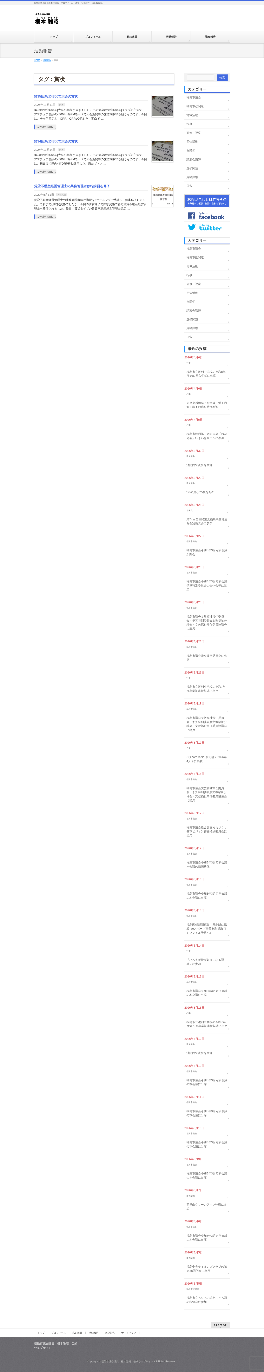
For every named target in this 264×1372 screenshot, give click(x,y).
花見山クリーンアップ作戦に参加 (206, 1206)
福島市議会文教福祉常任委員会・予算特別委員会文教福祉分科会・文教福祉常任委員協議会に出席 (206, 622)
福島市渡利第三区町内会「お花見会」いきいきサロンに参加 (206, 436)
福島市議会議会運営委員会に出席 (206, 658)
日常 (61, 105)
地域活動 (192, 115)
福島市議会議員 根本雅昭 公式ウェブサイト (127, 1361)
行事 (189, 124)
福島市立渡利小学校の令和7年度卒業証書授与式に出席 (206, 688)
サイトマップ (128, 1333)
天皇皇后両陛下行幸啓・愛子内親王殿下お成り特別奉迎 (206, 405)
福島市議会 (193, 97)
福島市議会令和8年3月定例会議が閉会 (206, 552)
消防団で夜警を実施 (199, 465)
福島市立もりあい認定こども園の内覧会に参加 (206, 1300)
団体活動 (192, 141)
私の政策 (77, 1333)
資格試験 (62, 194)
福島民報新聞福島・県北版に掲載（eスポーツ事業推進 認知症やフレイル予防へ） (206, 928)
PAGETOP (220, 1325)
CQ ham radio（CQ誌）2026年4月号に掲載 (206, 759)
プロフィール (58, 1333)
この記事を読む (45, 126)
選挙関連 (192, 168)
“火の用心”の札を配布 (200, 492)
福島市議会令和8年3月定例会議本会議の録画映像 (206, 864)
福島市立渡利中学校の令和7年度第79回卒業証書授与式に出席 (206, 1024)
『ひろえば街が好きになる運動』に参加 (205, 962)
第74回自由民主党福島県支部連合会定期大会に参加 (206, 521)
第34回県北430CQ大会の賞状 (56, 141)
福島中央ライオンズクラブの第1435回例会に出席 (206, 1268)
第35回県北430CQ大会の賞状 (56, 96)
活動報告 (94, 1333)
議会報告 (110, 1333)
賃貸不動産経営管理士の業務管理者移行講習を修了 (72, 186)
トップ (41, 1333)
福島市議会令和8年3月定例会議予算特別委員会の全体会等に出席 (206, 585)
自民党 (190, 150)
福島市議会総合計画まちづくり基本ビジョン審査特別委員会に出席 (206, 831)
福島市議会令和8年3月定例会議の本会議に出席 (206, 895)
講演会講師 (193, 159)
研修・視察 (193, 132)
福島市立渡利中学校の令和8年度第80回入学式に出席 (206, 374)
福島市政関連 (195, 106)
